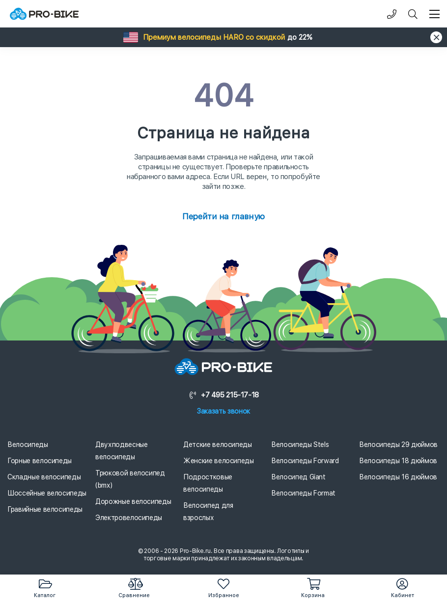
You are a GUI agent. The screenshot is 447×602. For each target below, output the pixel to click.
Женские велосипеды (218, 461)
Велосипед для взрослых (208, 511)
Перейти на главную (223, 216)
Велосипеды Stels (300, 444)
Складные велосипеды (44, 477)
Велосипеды (27, 444)
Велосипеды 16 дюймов (398, 477)
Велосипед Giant (298, 477)
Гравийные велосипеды (45, 509)
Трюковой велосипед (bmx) (130, 479)
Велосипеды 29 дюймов (398, 444)
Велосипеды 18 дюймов (398, 461)
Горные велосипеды (39, 461)
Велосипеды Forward (305, 461)
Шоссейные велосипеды (46, 493)
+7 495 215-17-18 (223, 395)
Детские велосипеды (217, 444)
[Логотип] (44, 14)
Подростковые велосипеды (207, 483)
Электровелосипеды (128, 518)
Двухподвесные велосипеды (121, 451)
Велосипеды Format (303, 493)
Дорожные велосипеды (133, 501)
